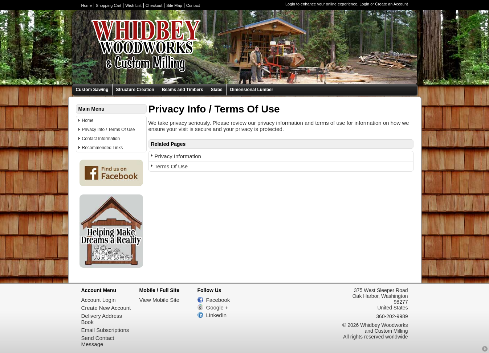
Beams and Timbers (182, 89)
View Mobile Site (159, 300)
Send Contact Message (97, 341)
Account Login (98, 300)
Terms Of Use (171, 166)
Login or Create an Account (383, 4)
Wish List (133, 5)
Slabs (217, 89)
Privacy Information (178, 156)
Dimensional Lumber (251, 89)
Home (86, 5)
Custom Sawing (92, 89)
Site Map (174, 5)
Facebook (218, 300)
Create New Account (106, 308)
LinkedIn (216, 315)
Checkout (154, 5)
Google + (217, 307)
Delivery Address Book (101, 319)
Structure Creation (135, 89)
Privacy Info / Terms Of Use (108, 129)
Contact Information (101, 138)
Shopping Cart (108, 5)
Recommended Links (102, 147)
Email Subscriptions (105, 330)
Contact (193, 5)
